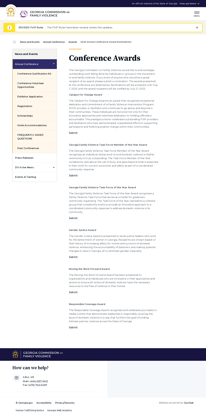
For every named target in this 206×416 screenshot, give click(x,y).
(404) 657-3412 (39, 381)
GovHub (189, 402)
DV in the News (24, 167)
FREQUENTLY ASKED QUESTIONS (30, 137)
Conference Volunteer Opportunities (30, 85)
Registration (24, 106)
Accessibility (44, 402)
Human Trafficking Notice (30, 410)
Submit (73, 132)
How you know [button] (188, 3)
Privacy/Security (65, 402)
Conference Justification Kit (34, 73)
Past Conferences (28, 148)
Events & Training (25, 177)
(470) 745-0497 (37, 385)
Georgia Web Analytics (59, 410)
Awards (72, 41)
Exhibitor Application (30, 96)
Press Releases (24, 158)
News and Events (29, 41)
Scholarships (25, 115)
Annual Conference (54, 41)
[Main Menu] (197, 13)
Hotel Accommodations (32, 125)
